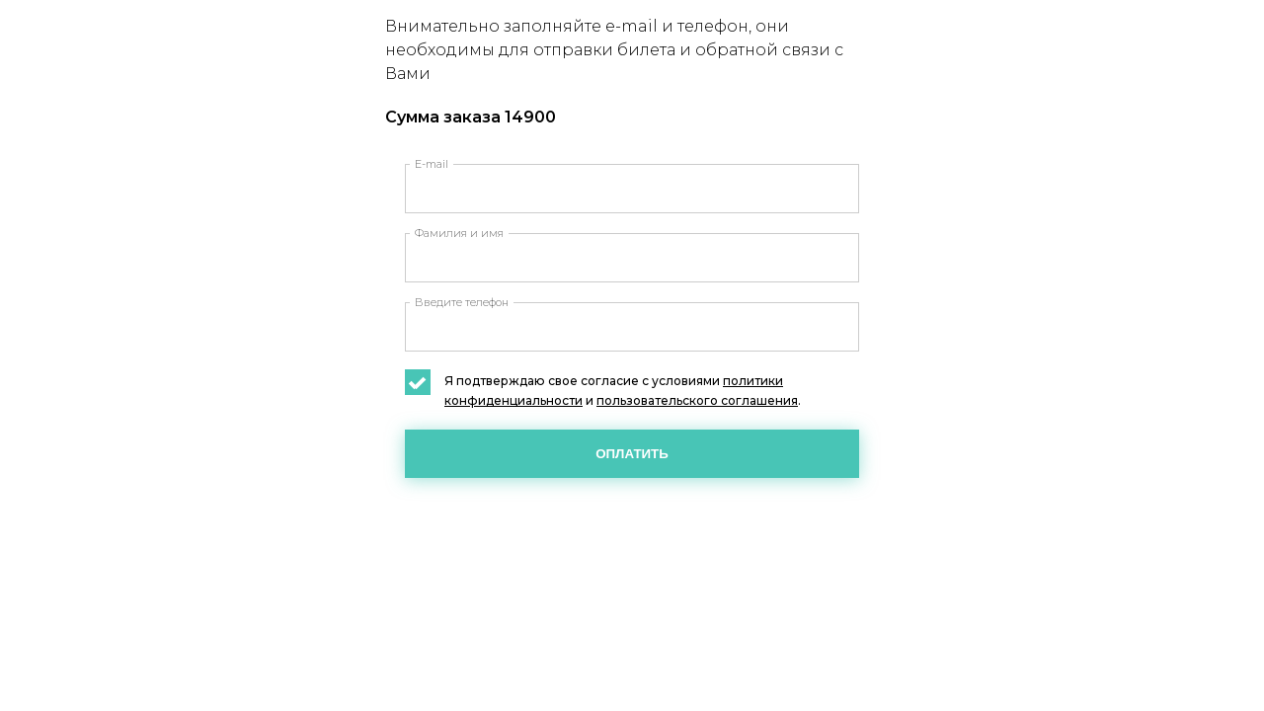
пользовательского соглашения (697, 400)
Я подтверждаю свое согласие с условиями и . (603, 389)
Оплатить (632, 453)
